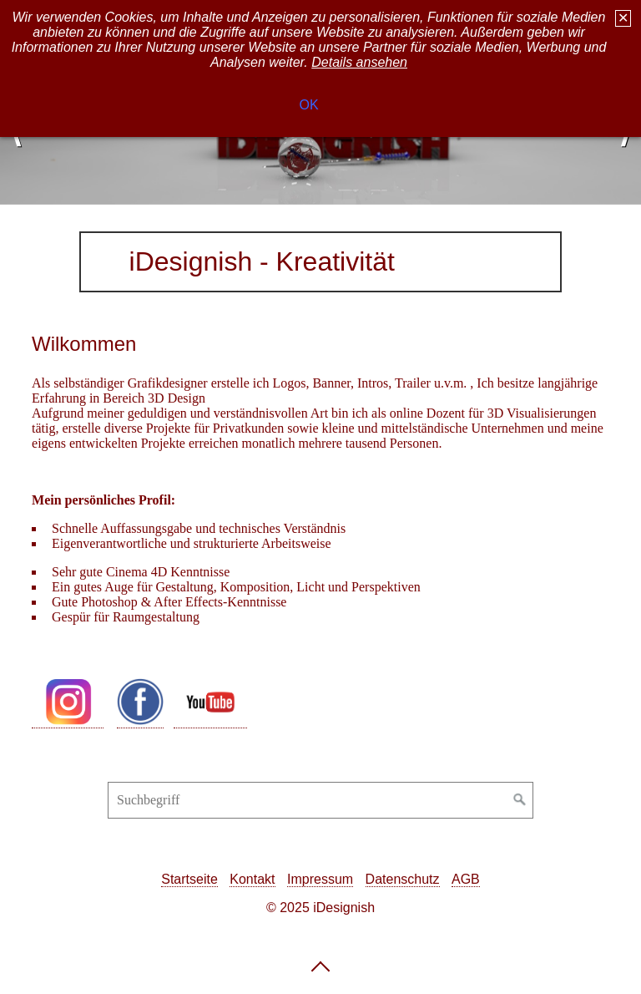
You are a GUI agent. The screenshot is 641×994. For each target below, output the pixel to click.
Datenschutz (403, 879)
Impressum (320, 879)
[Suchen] (520, 800)
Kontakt (252, 879)
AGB (466, 879)
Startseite (189, 879)
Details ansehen (359, 58)
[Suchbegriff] (320, 800)
